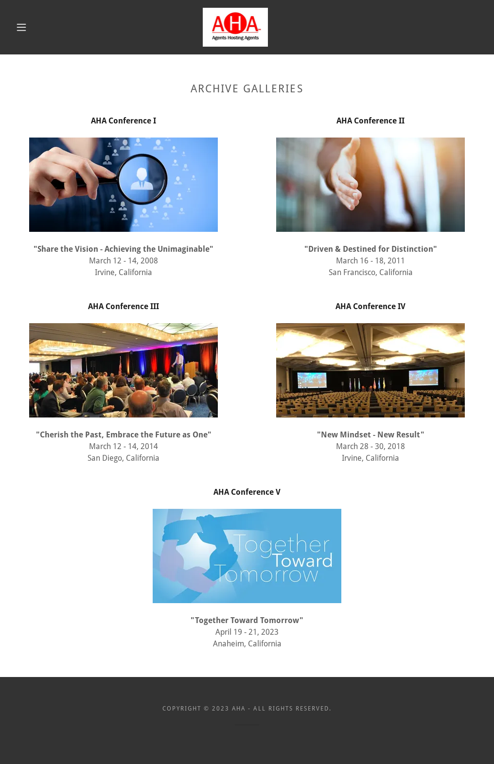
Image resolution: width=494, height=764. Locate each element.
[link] (235, 27)
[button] (23, 27)
